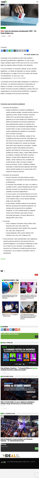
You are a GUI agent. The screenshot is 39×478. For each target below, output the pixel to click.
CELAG (3, 259)
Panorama (3, 28)
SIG (5, 382)
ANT (2, 382)
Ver (36, 457)
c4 (4, 270)
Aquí (36, 345)
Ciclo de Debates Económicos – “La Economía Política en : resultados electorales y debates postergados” (19, 378)
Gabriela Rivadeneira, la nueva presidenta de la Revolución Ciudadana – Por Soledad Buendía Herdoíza (16, 449)
